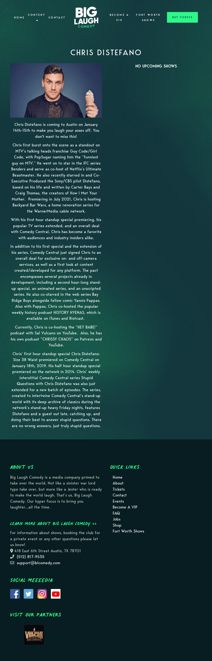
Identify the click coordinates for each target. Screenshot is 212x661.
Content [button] (36, 17)
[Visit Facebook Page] (15, 593)
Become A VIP (119, 17)
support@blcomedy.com (38, 562)
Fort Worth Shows (148, 17)
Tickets (119, 489)
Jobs (116, 519)
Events (118, 501)
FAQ (116, 513)
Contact (57, 17)
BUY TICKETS (182, 17)
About (118, 483)
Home (19, 17)
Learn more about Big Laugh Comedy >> (53, 523)
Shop (117, 525)
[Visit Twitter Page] (28, 593)
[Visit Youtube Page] (55, 593)
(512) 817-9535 (30, 556)
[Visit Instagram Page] (42, 593)
